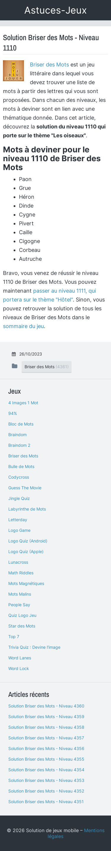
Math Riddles (20, 572)
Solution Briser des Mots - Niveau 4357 (46, 737)
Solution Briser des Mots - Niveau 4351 (46, 801)
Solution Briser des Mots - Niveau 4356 (46, 748)
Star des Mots (21, 625)
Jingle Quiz (19, 498)
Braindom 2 (19, 445)
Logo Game (19, 530)
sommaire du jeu (23, 326)
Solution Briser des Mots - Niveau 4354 (46, 769)
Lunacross (18, 562)
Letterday (17, 519)
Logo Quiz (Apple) (26, 551)
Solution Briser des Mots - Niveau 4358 (46, 727)
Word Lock (18, 668)
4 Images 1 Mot (23, 402)
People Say (19, 604)
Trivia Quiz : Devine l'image (34, 647)
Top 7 (13, 636)
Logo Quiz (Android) (27, 540)
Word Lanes (19, 657)
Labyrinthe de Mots (27, 508)
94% (12, 413)
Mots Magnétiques (26, 583)
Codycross (18, 477)
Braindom (17, 434)
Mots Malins (19, 593)
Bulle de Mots (21, 466)
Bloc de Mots (20, 423)
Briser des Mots (49, 64)
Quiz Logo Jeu (22, 615)
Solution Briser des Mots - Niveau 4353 (46, 780)
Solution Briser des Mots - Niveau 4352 (46, 790)
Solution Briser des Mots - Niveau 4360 (46, 705)
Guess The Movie (24, 487)
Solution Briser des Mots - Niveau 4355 (46, 759)
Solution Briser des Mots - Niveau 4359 (46, 716)
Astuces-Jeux (55, 10)
